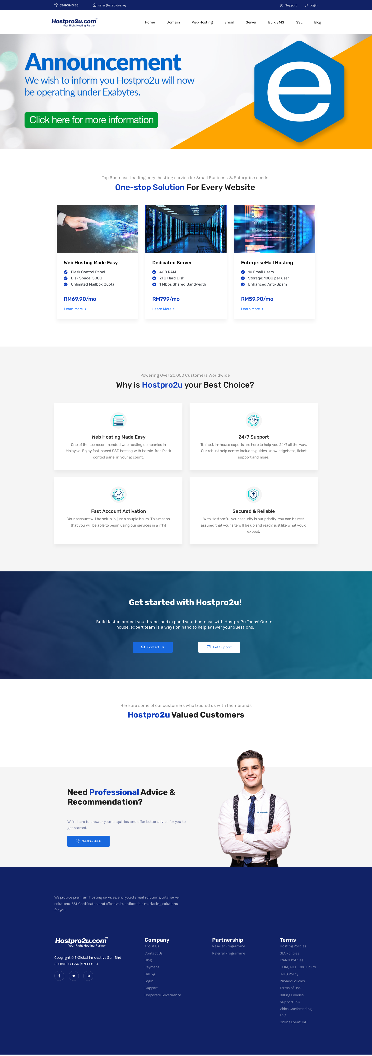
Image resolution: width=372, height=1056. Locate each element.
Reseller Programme (228, 947)
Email (229, 22)
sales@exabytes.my (109, 5)
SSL (299, 22)
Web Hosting (202, 22)
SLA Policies (289, 954)
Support (288, 5)
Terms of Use (290, 989)
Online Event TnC (293, 1023)
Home (150, 22)
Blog (317, 22)
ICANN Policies (291, 961)
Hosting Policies (293, 947)
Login (311, 5)
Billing (149, 975)
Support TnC (290, 1003)
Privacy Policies (292, 982)
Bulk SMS (276, 22)
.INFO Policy (289, 975)
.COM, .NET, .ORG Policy (298, 968)
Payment (151, 968)
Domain (173, 22)
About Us (151, 947)
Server (251, 22)
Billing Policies (292, 996)
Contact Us (153, 954)
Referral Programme (228, 954)
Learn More (75, 309)
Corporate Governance (162, 996)
